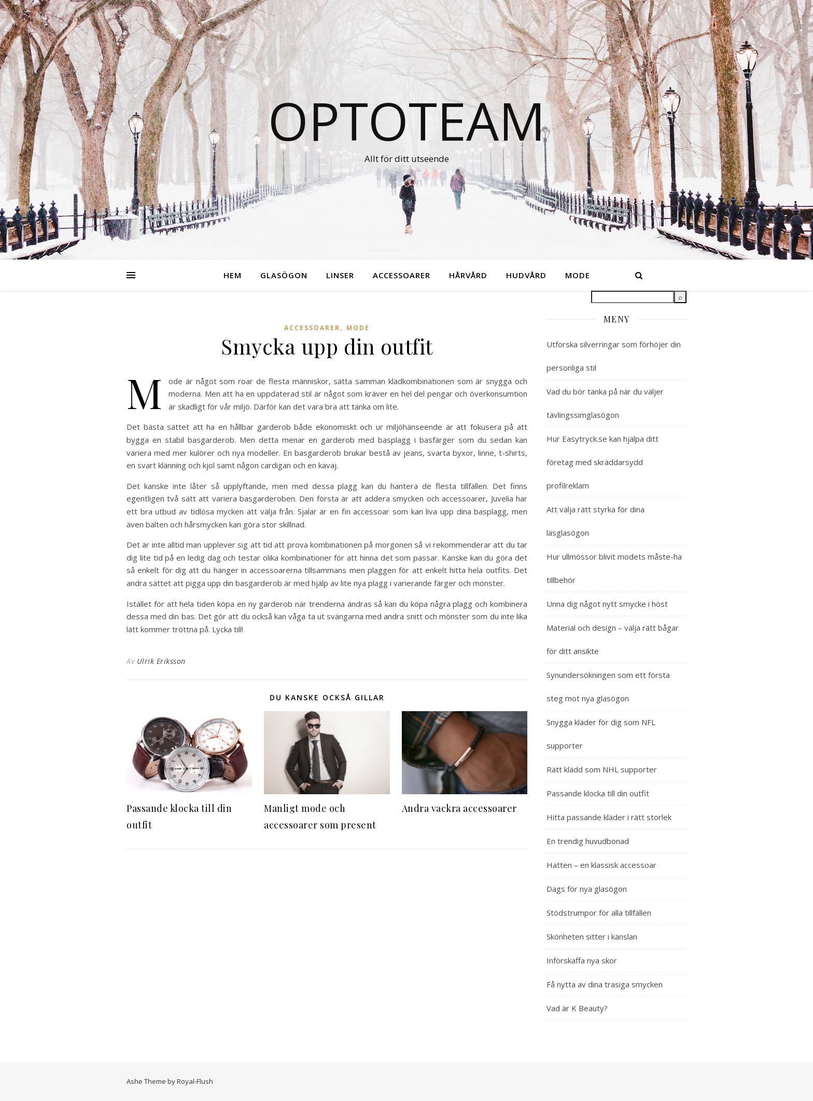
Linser (340, 275)
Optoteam (406, 120)
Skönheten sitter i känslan (591, 936)
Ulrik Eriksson (161, 661)
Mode (577, 275)
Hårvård (468, 275)
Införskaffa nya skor (581, 960)
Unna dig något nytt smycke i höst (607, 604)
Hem (232, 275)
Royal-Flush (195, 1081)
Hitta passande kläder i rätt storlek (608, 817)
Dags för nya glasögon (586, 888)
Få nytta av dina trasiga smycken (604, 984)
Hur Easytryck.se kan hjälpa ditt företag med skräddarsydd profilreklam (602, 462)
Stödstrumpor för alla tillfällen (598, 912)
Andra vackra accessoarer (459, 808)
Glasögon (283, 275)
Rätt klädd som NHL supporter (601, 769)
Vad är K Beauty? (577, 1008)
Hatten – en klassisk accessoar (601, 865)
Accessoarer (401, 275)
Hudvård (526, 275)
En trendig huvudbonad (587, 841)
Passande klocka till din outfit (597, 793)
